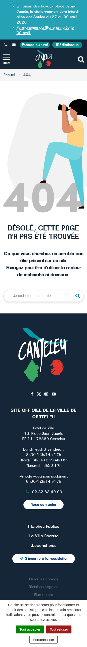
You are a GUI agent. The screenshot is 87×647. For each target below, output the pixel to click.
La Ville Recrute (43, 536)
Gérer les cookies (43, 579)
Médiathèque (67, 45)
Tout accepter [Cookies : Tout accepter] (29, 629)
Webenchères (43, 546)
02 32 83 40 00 (43, 492)
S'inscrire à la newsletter (43, 559)
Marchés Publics (43, 527)
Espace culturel (35, 45)
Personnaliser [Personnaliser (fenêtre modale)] (43, 640)
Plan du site (43, 595)
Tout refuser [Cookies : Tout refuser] (59, 629)
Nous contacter (43, 505)
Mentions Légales (43, 587)
